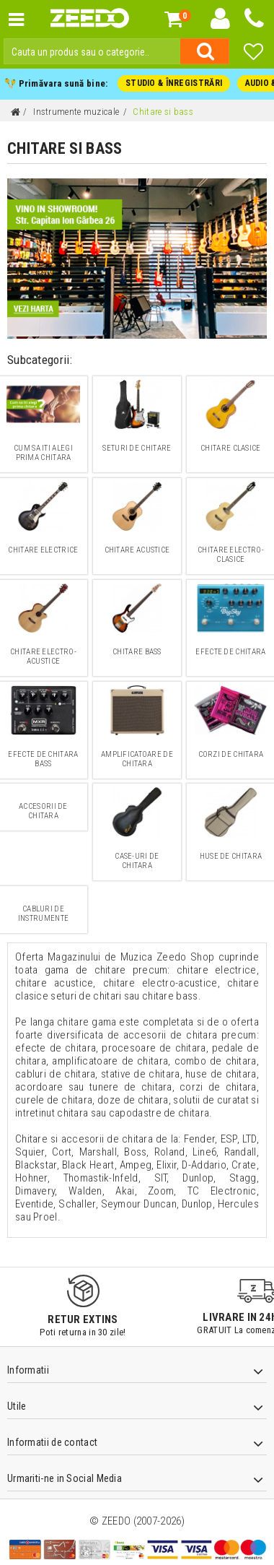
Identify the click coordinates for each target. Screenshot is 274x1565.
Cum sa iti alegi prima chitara (43, 453)
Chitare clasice (231, 449)
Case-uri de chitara (137, 861)
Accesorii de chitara (43, 811)
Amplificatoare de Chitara (136, 759)
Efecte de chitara (230, 652)
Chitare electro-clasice (231, 555)
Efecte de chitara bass (43, 759)
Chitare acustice (137, 550)
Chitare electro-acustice (43, 657)
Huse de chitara (231, 857)
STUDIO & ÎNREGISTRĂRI (173, 84)
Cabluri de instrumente (43, 914)
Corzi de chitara (230, 755)
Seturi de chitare (137, 449)
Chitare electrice (43, 550)
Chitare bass (137, 652)
